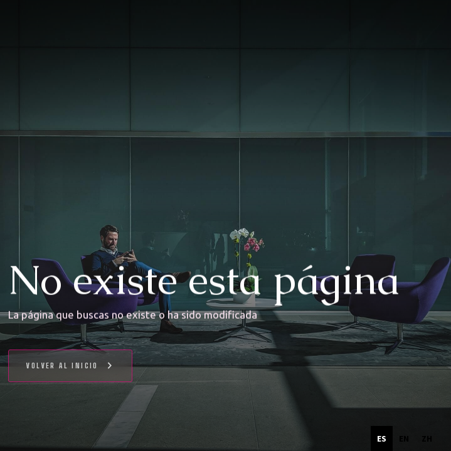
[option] (404, 438)
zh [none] (427, 438)
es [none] (381, 438)
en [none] (404, 438)
